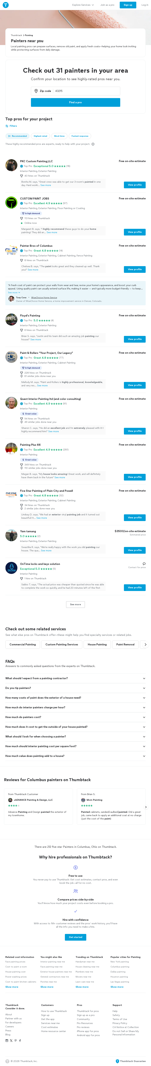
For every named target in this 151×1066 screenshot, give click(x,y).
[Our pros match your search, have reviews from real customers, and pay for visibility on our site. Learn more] (92, 144)
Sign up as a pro (86, 1015)
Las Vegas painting (120, 982)
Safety (116, 1015)
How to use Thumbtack (54, 1011)
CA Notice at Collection (126, 1027)
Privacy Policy (120, 1023)
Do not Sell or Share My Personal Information (126, 1033)
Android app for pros (88, 1035)
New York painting (120, 962)
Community (83, 1019)
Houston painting (119, 977)
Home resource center (53, 1031)
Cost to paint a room (16, 967)
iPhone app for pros (88, 1031)
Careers (9, 1026)
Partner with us (13, 1018)
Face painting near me (51, 967)
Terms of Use (120, 1019)
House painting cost (15, 972)
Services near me (50, 1023)
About (8, 1014)
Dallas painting (118, 972)
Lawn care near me (85, 982)
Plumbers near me (84, 972)
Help (115, 1011)
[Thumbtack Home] (5, 5)
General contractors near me (54, 977)
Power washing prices (16, 977)
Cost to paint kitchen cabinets (20, 982)
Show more (11, 986)
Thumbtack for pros (88, 1011)
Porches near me (48, 982)
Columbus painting (120, 967)
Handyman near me (85, 962)
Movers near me (83, 977)
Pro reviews (83, 1027)
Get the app (48, 1019)
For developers (13, 1022)
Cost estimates (49, 1027)
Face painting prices (15, 962)
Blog (7, 1034)
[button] (26, 166)
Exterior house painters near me (56, 972)
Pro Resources (85, 1023)
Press (8, 1030)
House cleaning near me (87, 967)
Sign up (45, 1015)
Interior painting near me (52, 962)
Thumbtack (16, 35)
